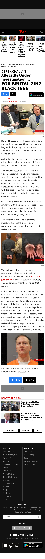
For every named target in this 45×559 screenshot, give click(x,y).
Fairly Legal (26, 431)
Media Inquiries (29, 464)
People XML (7, 493)
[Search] (42, 32)
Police (37, 431)
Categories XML (8, 483)
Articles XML (7, 471)
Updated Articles (9, 474)
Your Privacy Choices (10, 464)
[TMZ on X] (19, 528)
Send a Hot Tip (29, 455)
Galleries (6, 487)
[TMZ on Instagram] (29, 528)
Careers (26, 458)
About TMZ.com (8, 452)
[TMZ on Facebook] (14, 528)
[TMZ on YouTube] (24, 528)
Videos (5, 499)
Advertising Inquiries (31, 461)
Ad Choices (7, 461)
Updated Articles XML (10, 477)
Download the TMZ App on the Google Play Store (33, 545)
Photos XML (7, 496)
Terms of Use (7, 458)
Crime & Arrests (10, 431)
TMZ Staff (7, 98)
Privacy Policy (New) (10, 455)
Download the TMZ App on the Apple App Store (12, 545)
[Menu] (3, 32)
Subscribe (38, 517)
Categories (6, 480)
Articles (5, 467)
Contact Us (28, 452)
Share (15, 380)
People (5, 490)
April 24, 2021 (13, 101)
